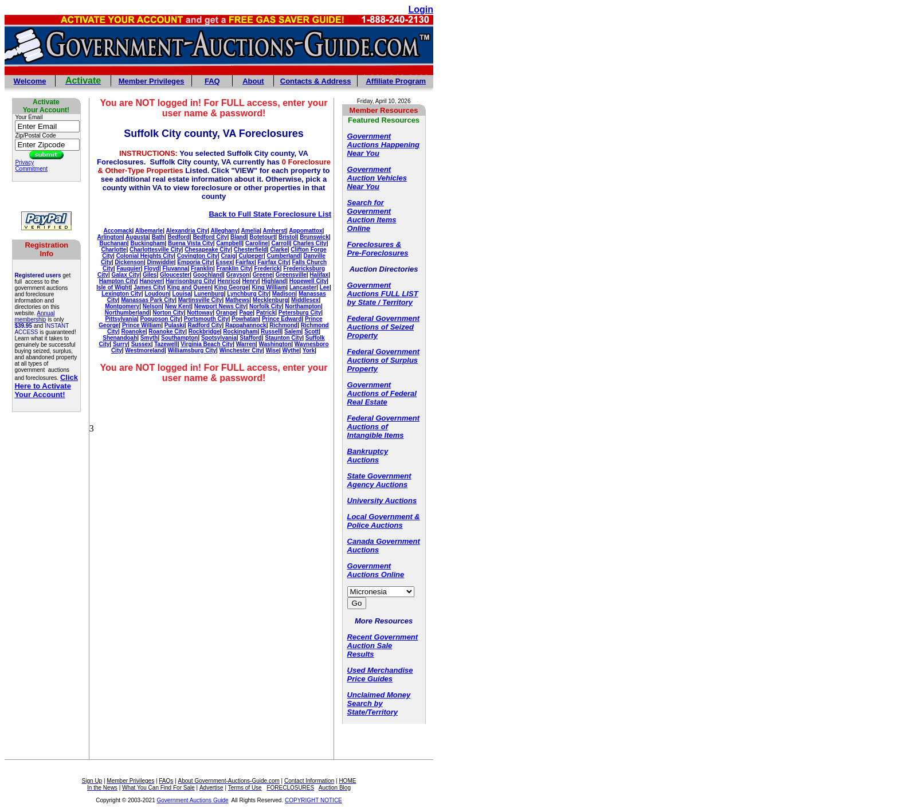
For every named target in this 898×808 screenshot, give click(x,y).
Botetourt (262, 237)
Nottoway (200, 312)
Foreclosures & (374, 244)
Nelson (152, 306)
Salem (292, 331)
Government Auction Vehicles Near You (377, 178)
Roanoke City (166, 331)
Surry (120, 344)
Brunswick (314, 237)
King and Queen (189, 287)
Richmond (283, 325)
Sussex (141, 344)
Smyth (149, 338)
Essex (224, 262)
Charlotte (113, 249)
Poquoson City (160, 319)
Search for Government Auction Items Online (372, 215)
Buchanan (113, 243)
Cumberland (283, 256)
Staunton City (283, 338)
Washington (274, 344)
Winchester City (240, 350)
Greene (262, 275)
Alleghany (224, 231)
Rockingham (240, 331)
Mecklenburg (270, 300)
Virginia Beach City (207, 344)
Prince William (141, 325)
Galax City (125, 275)
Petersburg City (300, 312)
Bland (238, 237)
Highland (273, 281)
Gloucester (175, 275)
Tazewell (165, 344)
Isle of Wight (113, 287)
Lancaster (302, 287)
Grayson (238, 275)
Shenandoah (120, 338)
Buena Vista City (190, 243)
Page (246, 312)
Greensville (291, 275)
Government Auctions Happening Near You (383, 145)
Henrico (228, 281)
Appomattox (305, 231)
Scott (311, 331)
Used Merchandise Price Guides (380, 674)
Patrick (265, 312)
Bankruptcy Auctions (368, 455)
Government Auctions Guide (193, 800)
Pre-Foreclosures (378, 253)
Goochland (208, 275)
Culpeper (251, 256)
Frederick (267, 268)
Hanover (150, 281)
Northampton (303, 306)
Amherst (274, 231)
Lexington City (121, 294)
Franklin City (233, 268)
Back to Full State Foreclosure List (270, 214)
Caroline (256, 243)
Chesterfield (250, 249)
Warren (246, 344)
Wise (272, 350)
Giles (149, 275)
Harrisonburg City (190, 281)
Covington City (197, 256)
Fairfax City (272, 262)
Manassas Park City (148, 300)
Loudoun (156, 294)
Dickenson (129, 262)
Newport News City (220, 306)
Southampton (179, 338)
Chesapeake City (207, 249)
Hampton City (117, 281)
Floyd (151, 268)
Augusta (137, 237)
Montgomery (122, 306)
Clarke (279, 249)
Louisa (181, 294)
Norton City (167, 312)
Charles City (309, 243)
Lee (325, 287)
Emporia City (195, 262)
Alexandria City (186, 231)
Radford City (204, 325)
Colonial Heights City (145, 256)
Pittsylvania (121, 319)
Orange (226, 312)
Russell (271, 331)
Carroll (281, 243)
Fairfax (245, 262)
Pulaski (174, 325)
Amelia (250, 231)
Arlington (109, 237)
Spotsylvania (219, 338)
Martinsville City (200, 300)
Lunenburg (208, 294)
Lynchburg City (248, 294)
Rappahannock (245, 325)
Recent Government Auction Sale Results (382, 645)
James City (149, 287)
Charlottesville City (156, 249)
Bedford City (210, 237)
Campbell (229, 243)
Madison (284, 294)
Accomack (118, 231)
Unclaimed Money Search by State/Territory (379, 703)
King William (269, 287)
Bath (158, 237)
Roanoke (133, 331)
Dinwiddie (160, 262)
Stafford (250, 338)
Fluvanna (174, 268)
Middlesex (305, 300)
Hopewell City (308, 281)
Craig (228, 256)
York (309, 350)
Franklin (202, 268)
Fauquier (128, 268)
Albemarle (149, 231)
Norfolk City (265, 306)
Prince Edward (281, 319)
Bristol (288, 237)
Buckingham (147, 243)
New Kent (178, 306)
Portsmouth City (206, 319)
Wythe (291, 350)
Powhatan (245, 319)
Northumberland (127, 312)
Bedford (178, 237)
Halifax (318, 275)
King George (231, 287)
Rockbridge (204, 331)
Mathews (237, 300)
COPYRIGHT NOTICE (313, 800)
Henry (250, 281)
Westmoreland (144, 350)
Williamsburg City (192, 350)
